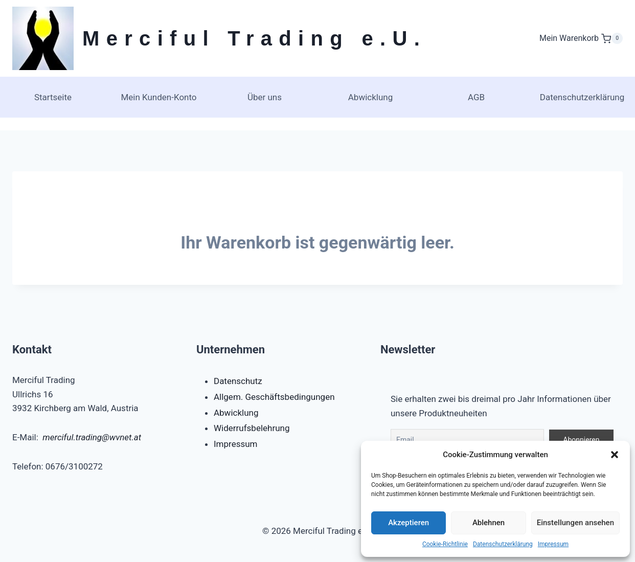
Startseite (53, 97)
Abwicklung (370, 97)
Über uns (264, 97)
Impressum (553, 544)
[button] (614, 454)
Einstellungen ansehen (575, 522)
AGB (476, 97)
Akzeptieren (408, 522)
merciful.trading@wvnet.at (91, 437)
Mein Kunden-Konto (158, 97)
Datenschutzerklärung (503, 544)
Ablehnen (488, 522)
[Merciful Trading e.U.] (219, 38)
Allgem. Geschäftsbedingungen (274, 397)
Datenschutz (238, 381)
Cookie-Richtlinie (445, 544)
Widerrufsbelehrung (252, 428)
